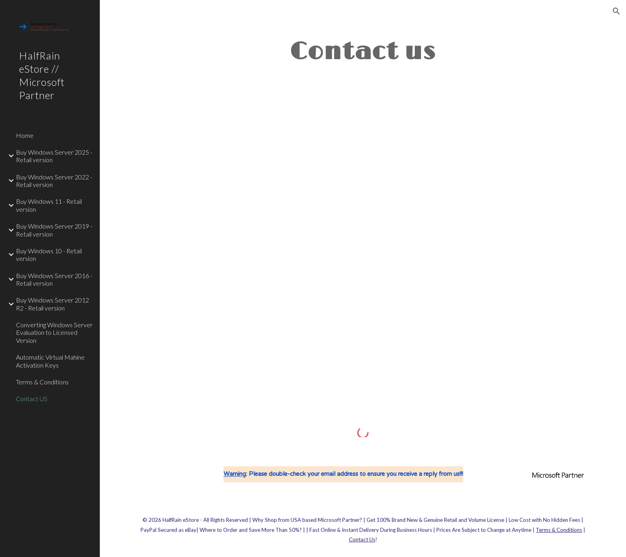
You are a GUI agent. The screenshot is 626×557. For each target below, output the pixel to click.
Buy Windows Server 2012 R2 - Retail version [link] (52, 303)
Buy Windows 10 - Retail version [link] (49, 254)
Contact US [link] (32, 398)
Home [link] (25, 135)
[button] (616, 11)
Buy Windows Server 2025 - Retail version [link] (54, 155)
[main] (363, 51)
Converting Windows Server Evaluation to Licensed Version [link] (54, 332)
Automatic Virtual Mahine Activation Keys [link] (50, 360)
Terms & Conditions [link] (42, 382)
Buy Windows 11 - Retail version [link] (49, 205)
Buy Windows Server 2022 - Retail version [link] (54, 180)
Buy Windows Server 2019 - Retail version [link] (54, 229)
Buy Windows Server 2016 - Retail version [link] (54, 279)
